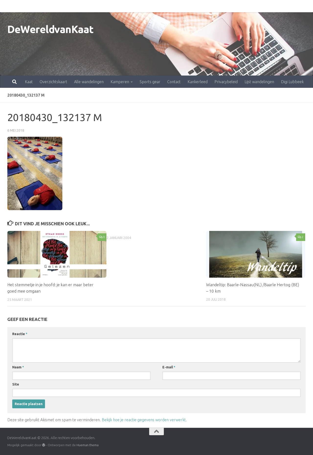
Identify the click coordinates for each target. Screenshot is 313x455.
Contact (152, 6)
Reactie (19, 334)
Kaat (7, 6)
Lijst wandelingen (238, 6)
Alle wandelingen (67, 6)
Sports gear (128, 6)
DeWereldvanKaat (50, 29)
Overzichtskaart (32, 6)
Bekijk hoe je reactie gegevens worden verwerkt (144, 419)
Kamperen (98, 6)
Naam (18, 367)
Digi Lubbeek (270, 6)
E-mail (168, 367)
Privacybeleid (204, 6)
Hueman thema (88, 444)
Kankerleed (176, 6)
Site (15, 384)
